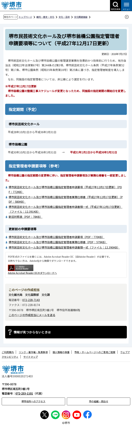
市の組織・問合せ (98, 401)
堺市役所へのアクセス (33, 401)
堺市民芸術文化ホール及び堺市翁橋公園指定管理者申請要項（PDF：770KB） (56, 237)
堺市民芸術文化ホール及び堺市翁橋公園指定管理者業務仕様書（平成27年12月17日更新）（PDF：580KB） (66, 199)
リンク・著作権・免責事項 (33, 352)
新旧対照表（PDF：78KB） (25, 217)
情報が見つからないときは (32, 332)
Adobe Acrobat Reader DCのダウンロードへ (32, 270)
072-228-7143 (31, 300)
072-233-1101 (24, 393)
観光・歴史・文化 (45, 17)
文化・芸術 (64, 17)
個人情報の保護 (61, 352)
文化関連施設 (80, 17)
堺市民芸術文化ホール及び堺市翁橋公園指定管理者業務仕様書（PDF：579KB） (58, 242)
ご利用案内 (8, 352)
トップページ (25, 17)
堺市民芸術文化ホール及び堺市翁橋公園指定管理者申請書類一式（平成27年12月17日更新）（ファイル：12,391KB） (65, 209)
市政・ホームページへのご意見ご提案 (94, 352)
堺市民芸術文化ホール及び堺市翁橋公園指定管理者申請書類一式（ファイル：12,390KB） (64, 247)
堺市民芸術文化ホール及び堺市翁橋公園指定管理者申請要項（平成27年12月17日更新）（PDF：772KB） (65, 189)
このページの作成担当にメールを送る (32, 315)
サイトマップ (30, 356)
